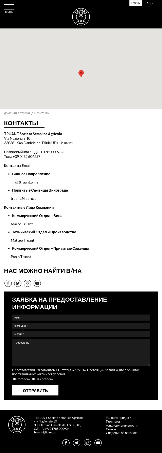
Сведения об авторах (121, 433)
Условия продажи (118, 417)
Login (135, 3)
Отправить (35, 390)
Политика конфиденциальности (122, 423)
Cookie (111, 429)
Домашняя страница (18, 113)
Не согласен (44, 379)
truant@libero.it (45, 432)
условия (59, 374)
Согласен (23, 379)
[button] (81, 74)
